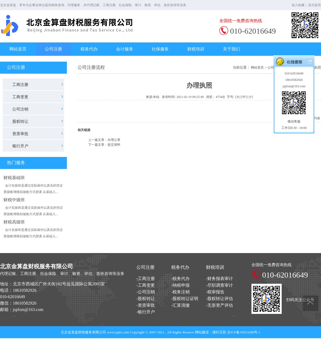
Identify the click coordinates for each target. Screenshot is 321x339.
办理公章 (114, 140)
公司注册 (53, 49)
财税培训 (195, 49)
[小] (250, 97)
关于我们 (231, 49)
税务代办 (89, 49)
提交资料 (114, 145)
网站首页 (17, 49)
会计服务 (124, 49)
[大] (237, 97)
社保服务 (160, 49)
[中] (244, 97)
